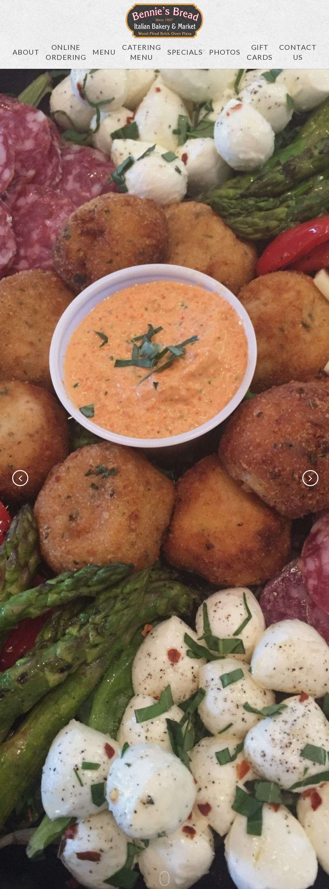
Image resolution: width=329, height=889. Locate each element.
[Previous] (9, 478)
